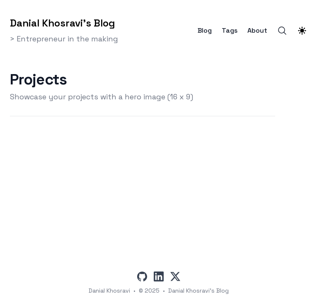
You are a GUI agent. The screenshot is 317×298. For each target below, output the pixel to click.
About (257, 30)
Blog (205, 30)
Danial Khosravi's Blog (198, 290)
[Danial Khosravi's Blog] (64, 21)
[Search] (282, 31)
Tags (229, 30)
